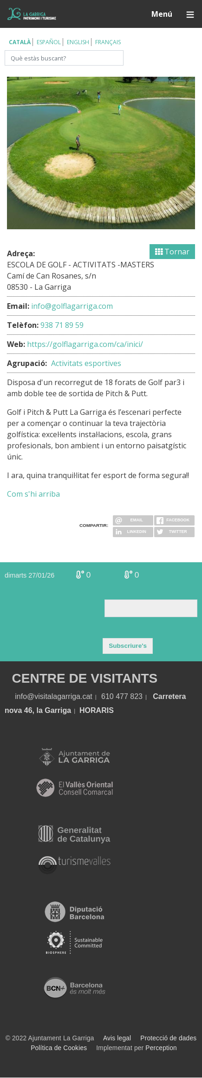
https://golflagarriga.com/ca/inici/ (85, 344)
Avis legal (117, 1038)
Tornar (172, 251)
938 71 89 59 (62, 325)
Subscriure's (128, 645)
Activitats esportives (86, 363)
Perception (161, 1048)
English (78, 42)
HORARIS (96, 710)
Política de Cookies (59, 1048)
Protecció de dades (168, 1038)
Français (108, 42)
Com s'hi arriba (33, 494)
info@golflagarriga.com (72, 306)
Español (49, 42)
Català (20, 42)
